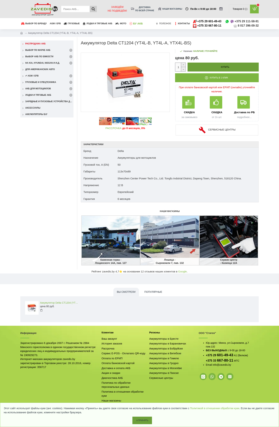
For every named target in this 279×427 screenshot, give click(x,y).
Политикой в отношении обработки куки (214, 408)
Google (182, 271)
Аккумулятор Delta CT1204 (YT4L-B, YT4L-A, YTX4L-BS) (59, 302)
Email (209, 364)
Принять (143, 420)
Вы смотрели (126, 291)
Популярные (153, 291)
